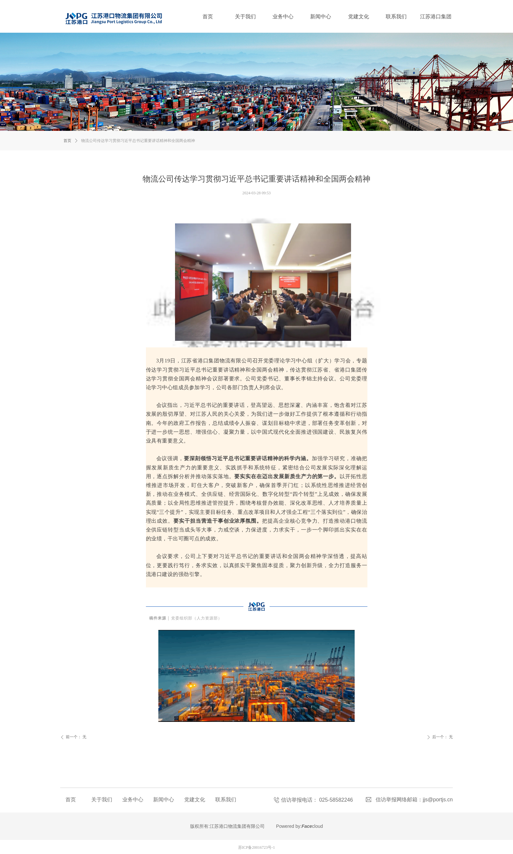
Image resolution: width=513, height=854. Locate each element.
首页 (67, 140)
